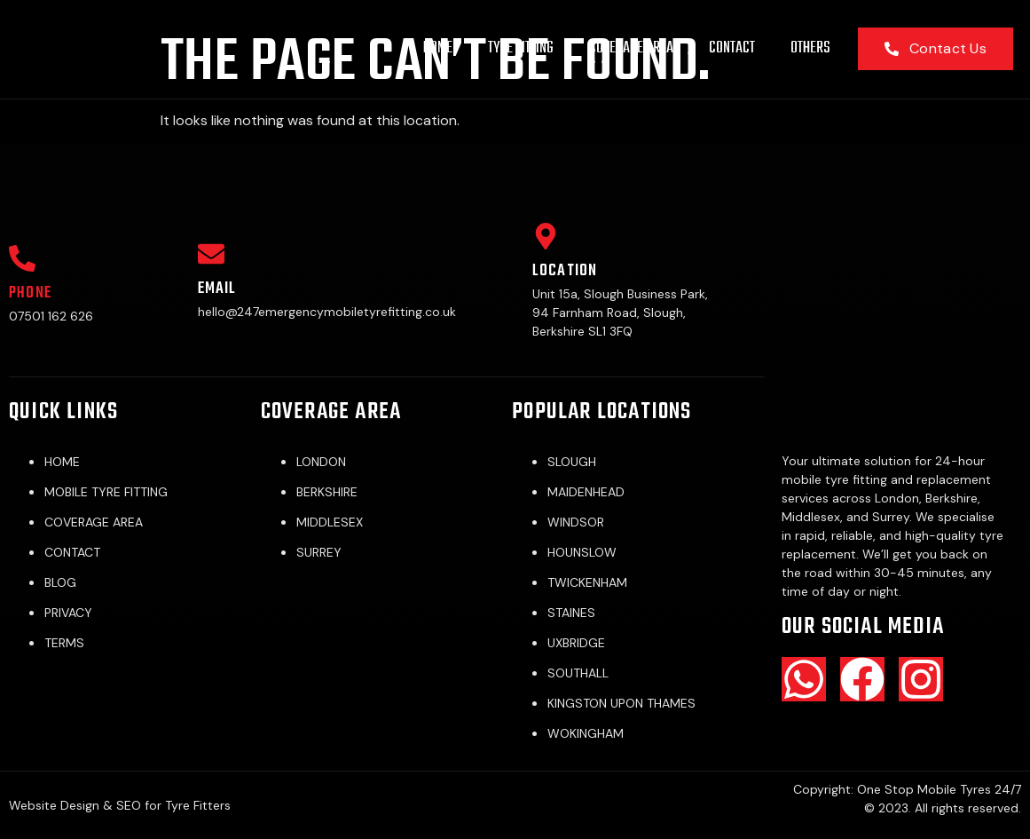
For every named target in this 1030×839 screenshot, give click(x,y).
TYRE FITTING (521, 48)
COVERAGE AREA (631, 48)
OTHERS (810, 48)
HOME (437, 48)
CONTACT (732, 48)
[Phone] (22, 258)
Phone (30, 293)
